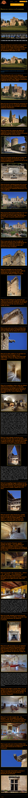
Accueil (11, 1)
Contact (16, 1)
